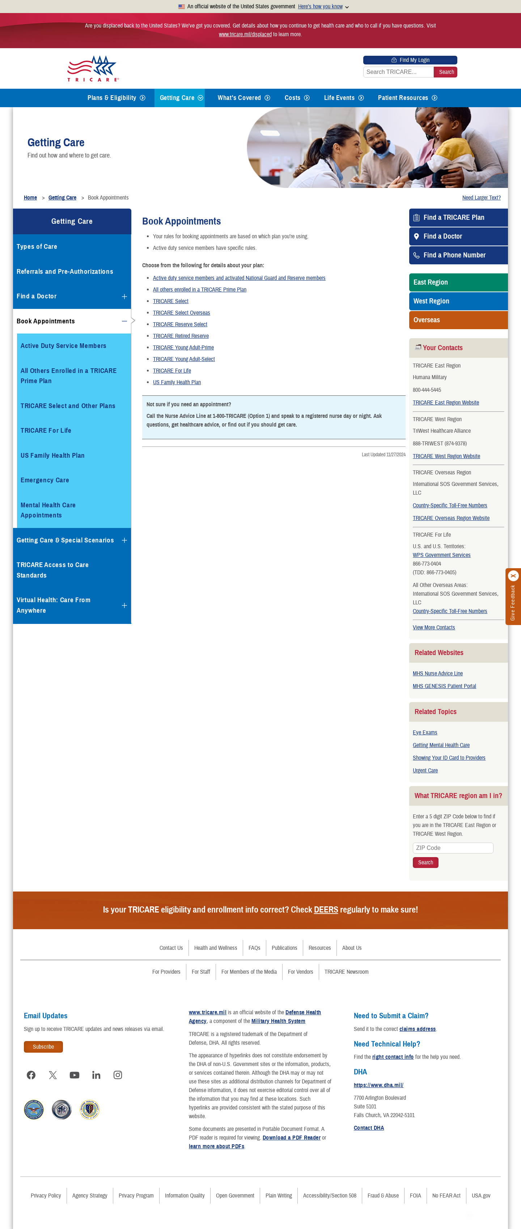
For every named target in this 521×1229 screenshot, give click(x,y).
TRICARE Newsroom (347, 968)
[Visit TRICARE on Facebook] (31, 1071)
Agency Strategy (89, 1192)
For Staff (201, 968)
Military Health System (278, 1017)
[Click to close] (513, 576)
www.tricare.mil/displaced (245, 34)
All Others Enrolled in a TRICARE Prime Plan (69, 375)
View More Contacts (434, 627)
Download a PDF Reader (292, 1134)
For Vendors (300, 968)
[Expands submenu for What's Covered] (267, 98)
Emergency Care (45, 480)
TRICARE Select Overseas (181, 312)
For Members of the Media (249, 968)
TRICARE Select (171, 301)
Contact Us (171, 944)
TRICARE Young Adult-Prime (183, 347)
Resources (320, 944)
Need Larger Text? (481, 197)
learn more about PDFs (216, 1142)
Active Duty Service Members (64, 345)
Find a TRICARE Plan (454, 217)
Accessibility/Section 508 (329, 1192)
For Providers (166, 968)
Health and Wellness (215, 944)
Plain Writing (279, 1192)
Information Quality (185, 1192)
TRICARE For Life (172, 370)
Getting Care (177, 98)
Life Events (339, 98)
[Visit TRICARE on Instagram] (118, 1071)
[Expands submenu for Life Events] (361, 98)
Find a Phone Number (455, 255)
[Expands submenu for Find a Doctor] (124, 296)
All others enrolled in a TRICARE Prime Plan (199, 289)
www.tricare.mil (207, 1008)
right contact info (393, 1053)
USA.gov (481, 1192)
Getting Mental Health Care (441, 745)
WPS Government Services (442, 555)
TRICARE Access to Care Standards (53, 570)
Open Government (235, 1192)
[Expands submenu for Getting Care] (200, 98)
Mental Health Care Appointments (48, 510)
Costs (293, 98)
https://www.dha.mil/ (379, 1081)
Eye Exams (425, 732)
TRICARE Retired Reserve (181, 336)
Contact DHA (369, 1124)
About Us (352, 944)
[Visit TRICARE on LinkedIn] (96, 1071)
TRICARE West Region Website (446, 456)
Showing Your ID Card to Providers (449, 758)
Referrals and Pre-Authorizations (65, 271)
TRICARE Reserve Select (180, 324)
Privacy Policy (46, 1192)
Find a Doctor (443, 236)
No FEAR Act (446, 1192)
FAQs (254, 944)
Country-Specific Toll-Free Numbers (450, 505)
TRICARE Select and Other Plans (68, 406)
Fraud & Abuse (383, 1192)
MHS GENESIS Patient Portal (444, 686)
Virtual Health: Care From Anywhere (54, 605)
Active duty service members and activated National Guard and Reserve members (239, 278)
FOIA (415, 1192)
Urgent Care (425, 770)
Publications (284, 944)
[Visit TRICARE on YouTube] (74, 1071)
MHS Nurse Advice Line (438, 673)
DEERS (326, 906)
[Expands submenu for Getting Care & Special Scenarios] (124, 540)
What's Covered (239, 98)
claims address (417, 1025)
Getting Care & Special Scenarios (65, 540)
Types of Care (37, 246)
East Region (431, 282)
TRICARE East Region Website (446, 402)
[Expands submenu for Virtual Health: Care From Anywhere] (124, 605)
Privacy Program (136, 1192)
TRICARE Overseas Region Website (451, 518)
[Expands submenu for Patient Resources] (434, 98)
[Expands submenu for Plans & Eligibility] (142, 98)
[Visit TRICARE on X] (53, 1071)
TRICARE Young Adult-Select (184, 359)
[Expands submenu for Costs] (306, 98)
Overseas (427, 320)
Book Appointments (46, 321)
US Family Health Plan (177, 382)
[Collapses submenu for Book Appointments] (124, 321)
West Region (431, 301)
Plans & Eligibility (112, 98)
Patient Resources (403, 98)
